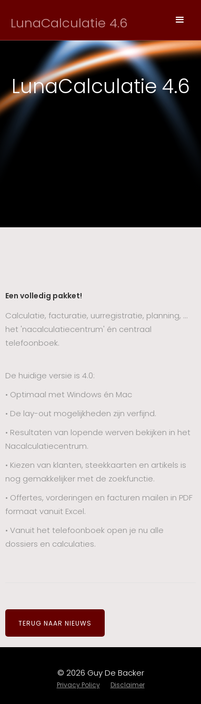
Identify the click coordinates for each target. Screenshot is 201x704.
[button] (180, 20)
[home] (66, 23)
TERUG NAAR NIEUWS (55, 623)
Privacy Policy (78, 684)
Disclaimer (127, 684)
